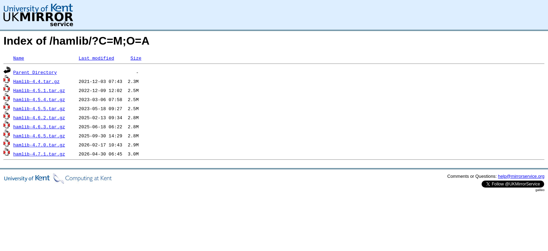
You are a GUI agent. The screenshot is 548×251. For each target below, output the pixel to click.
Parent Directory (35, 72)
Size (135, 58)
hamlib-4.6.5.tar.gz (39, 135)
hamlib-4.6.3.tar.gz (39, 126)
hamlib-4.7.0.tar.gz (39, 145)
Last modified (96, 58)
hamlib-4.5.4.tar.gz (39, 99)
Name (18, 58)
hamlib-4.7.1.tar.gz (39, 154)
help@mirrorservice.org (521, 176)
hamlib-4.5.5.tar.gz (39, 108)
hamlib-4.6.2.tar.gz (39, 117)
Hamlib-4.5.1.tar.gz (39, 90)
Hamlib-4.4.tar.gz (36, 81)
